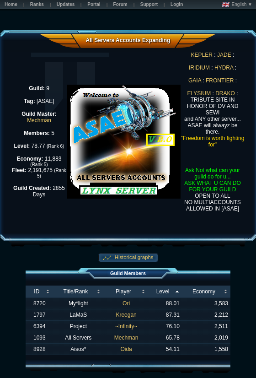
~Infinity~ (126, 326)
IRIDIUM (199, 68)
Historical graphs (133, 257)
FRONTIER (220, 80)
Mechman (39, 120)
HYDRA (223, 68)
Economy (203, 291)
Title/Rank (76, 291)
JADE (224, 55)
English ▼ (237, 4)
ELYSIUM (199, 93)
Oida (126, 349)
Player (123, 291)
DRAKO (225, 93)
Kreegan (126, 315)
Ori (126, 303)
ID (36, 291)
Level (163, 291)
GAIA (194, 80)
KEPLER (202, 55)
